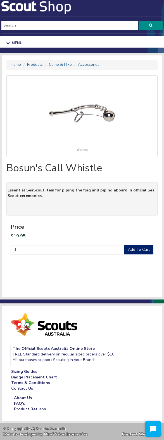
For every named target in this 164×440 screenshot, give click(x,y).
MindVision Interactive (65, 434)
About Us (23, 398)
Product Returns (30, 409)
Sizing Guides (24, 371)
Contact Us (22, 388)
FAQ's (19, 403)
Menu (14, 43)
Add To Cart (139, 249)
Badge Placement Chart (34, 377)
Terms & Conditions (30, 382)
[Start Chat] (153, 429)
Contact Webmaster (141, 434)
